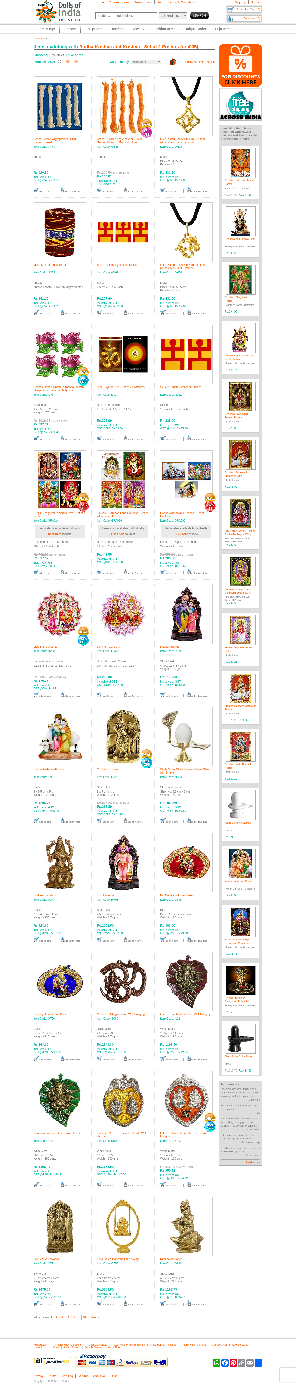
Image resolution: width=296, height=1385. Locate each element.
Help (160, 2)
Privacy (38, 1376)
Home (99, 2)
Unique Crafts (195, 29)
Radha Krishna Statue (194, 1344)
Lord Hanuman (106, 895)
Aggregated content (40, 1346)
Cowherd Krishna (107, 769)
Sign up (240, 2)
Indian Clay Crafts (97, 1344)
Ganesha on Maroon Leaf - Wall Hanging (185, 1014)
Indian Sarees (72, 1347)
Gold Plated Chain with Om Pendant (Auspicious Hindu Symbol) (182, 140)
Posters (70, 29)
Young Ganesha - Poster (239, 881)
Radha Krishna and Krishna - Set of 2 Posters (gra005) (138, 46)
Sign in (256, 2)
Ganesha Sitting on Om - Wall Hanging (121, 1014)
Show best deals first (200, 62)
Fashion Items (164, 29)
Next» (94, 1317)
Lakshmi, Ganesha (45, 646)
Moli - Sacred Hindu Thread (51, 265)
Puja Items (223, 29)
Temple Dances (93, 1347)
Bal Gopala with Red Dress (177, 895)
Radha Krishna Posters (69, 1344)
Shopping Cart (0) (248, 9)
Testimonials (143, 2)
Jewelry (138, 29)
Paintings (47, 29)
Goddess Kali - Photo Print (240, 238)
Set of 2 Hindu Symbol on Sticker (180, 387)
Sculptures (93, 29)
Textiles (117, 29)
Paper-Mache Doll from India (128, 1344)
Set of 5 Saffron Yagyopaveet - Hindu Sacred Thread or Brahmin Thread (119, 140)
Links (114, 1376)
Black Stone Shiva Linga (238, 1056)
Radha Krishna (169, 646)
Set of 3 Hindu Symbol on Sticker (117, 265)
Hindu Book (114, 1347)
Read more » (253, 1162)
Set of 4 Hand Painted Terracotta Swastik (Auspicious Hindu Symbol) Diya (59, 389)
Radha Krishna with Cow (49, 769)
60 (68, 61)
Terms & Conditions (182, 2)
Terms (52, 1376)
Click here (54, 534)
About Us (99, 1376)
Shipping (67, 1376)
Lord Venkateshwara (46, 1259)
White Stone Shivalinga (238, 822)
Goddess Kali (219, 1344)
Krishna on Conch (171, 1259)
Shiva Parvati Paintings (163, 1344)
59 (85, 1317)
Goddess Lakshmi (45, 895)
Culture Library (119, 2)
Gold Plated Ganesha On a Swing (118, 1259)
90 (76, 61)
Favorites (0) (251, 18)
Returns (83, 1376)
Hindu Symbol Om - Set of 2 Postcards (121, 387)
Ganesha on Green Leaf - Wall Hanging (58, 1133)
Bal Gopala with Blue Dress (50, 1014)
